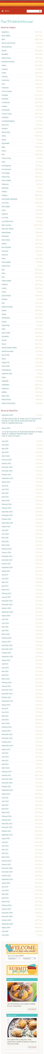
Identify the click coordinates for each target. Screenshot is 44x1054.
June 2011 (5, 846)
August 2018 (6, 526)
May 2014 (5, 716)
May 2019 (5, 493)
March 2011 (6, 857)
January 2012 (6, 820)
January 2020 (6, 463)
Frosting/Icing (6, 165)
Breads (4, 50)
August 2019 (6, 482)
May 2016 (5, 627)
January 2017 (6, 597)
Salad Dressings (7, 307)
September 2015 (7, 656)
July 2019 (5, 486)
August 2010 (6, 883)
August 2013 (6, 749)
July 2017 (5, 575)
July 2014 (5, 708)
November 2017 (7, 560)
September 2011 (7, 835)
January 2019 (6, 508)
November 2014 (7, 694)
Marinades (5, 236)
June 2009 (5, 935)
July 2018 (5, 530)
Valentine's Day (7, 373)
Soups (4, 344)
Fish (3, 154)
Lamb (3, 210)
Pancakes (5, 251)
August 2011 (6, 838)
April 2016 (5, 630)
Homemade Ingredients (9, 199)
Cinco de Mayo (7, 91)
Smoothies (5, 336)
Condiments (6, 102)
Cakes (4, 65)
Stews (4, 359)
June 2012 (5, 801)
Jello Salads (6, 206)
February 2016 (6, 638)
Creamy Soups (7, 114)
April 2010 (5, 898)
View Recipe (32, 1009)
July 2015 (5, 664)
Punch (4, 292)
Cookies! (10, 979)
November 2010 (7, 872)
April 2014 (5, 719)
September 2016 (7, 612)
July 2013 (5, 753)
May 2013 (5, 760)
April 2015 (5, 675)
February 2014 (6, 727)
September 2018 (7, 523)
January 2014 (6, 731)
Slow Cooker (6, 333)
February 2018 (6, 549)
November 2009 (7, 916)
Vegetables (5, 385)
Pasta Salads (6, 262)
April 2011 (5, 853)
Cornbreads (6, 110)
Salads (4, 310)
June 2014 (5, 712)
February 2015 (6, 682)
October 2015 (6, 653)
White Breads (6, 399)
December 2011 (7, 824)
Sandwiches (6, 318)
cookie (21, 1004)
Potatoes (5, 284)
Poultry (4, 288)
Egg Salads (5, 143)
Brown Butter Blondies (27, 432)
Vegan (4, 377)
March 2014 (6, 723)
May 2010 (5, 894)
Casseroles (5, 80)
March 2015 (6, 679)
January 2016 (6, 642)
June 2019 (5, 489)
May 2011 (5, 849)
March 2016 (6, 634)
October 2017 (6, 564)
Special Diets (11, 1015)
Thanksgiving (6, 370)
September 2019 (7, 478)
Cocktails (5, 95)
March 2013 (6, 768)
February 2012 (6, 816)
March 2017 (6, 589)
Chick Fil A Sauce (14, 436)
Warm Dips (5, 396)
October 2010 (6, 875)
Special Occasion (7, 351)
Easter (4, 140)
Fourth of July (6, 158)
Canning (4, 76)
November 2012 (7, 783)
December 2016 (7, 601)
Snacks (4, 340)
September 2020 (7, 415)
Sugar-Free (5, 362)
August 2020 (6, 428)
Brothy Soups (6, 58)
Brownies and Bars (8, 61)
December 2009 (7, 913)
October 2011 (6, 831)
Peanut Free (6, 266)
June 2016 (5, 623)
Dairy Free (5, 125)
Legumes (5, 214)
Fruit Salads (6, 173)
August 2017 (6, 571)
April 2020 (5, 452)
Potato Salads (6, 281)
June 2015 (5, 668)
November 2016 (7, 604)
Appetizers (5, 32)
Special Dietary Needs (9, 347)
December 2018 (7, 512)
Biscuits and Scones (8, 43)
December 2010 (7, 868)
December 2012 (7, 779)
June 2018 (5, 534)
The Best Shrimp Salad (9, 418)
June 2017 (5, 578)
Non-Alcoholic (6, 247)
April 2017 (5, 586)
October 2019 (6, 474)
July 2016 (5, 619)
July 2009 (5, 931)
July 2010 (5, 887)
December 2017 (7, 556)
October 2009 (6, 920)
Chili (3, 84)
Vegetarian (5, 388)
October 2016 (6, 608)
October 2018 (6, 519)
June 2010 (5, 890)
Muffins (4, 244)
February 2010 (6, 905)
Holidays (4, 195)
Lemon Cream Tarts (11, 432)
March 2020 (6, 456)
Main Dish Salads (7, 229)
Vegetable (5, 381)
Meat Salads (6, 240)
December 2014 (7, 690)
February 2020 (6, 460)
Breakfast (5, 54)
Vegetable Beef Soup (15, 423)
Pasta (4, 258)
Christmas (5, 88)
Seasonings (6, 325)
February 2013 (6, 771)
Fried (3, 162)
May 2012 (5, 805)
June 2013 (5, 757)
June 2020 (5, 445)
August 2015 (6, 660)
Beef (3, 39)
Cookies (4, 106)
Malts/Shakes (6, 232)
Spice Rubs (5, 355)
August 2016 (6, 615)
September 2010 (7, 879)
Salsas (4, 314)
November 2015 (7, 649)
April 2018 (5, 541)
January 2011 (6, 864)
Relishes (4, 299)
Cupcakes (5, 117)
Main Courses (6, 225)
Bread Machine (7, 47)
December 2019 (7, 467)
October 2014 (6, 697)
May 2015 (5, 671)
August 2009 (6, 927)
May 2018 (5, 538)
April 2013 (5, 764)
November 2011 (7, 827)
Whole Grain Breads (8, 403)
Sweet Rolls (6, 366)
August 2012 (6, 794)
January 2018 (6, 552)
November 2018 (7, 515)
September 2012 (7, 790)
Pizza (3, 273)
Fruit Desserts (6, 169)
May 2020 (5, 448)
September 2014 (7, 701)
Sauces (4, 321)
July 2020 (5, 441)
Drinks (4, 136)
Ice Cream (5, 203)
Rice (3, 303)
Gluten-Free (6, 177)
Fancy (4, 151)
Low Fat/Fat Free (7, 221)
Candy (4, 73)
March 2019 (6, 500)
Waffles (4, 392)
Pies (3, 270)
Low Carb (5, 217)
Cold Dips (5, 99)
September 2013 (7, 745)
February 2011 (6, 861)
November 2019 (7, 471)
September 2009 (7, 924)
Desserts (5, 128)
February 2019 (6, 504)
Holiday (4, 191)
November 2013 (7, 738)
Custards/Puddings (8, 121)
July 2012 (5, 798)
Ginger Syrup (24, 418)
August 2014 (6, 705)
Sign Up (10, 956)
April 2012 (5, 809)
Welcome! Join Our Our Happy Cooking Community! (21, 949)
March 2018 (6, 545)
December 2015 (7, 645)
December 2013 (7, 734)
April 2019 (5, 497)
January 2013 (6, 775)
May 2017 (5, 582)
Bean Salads (6, 35)
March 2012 (6, 812)
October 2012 (6, 786)
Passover (5, 255)
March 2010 (6, 901)
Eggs (3, 147)
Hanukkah (5, 188)
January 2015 (6, 686)
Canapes (5, 69)
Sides (3, 329)
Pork (3, 277)
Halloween (5, 184)
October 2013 (6, 742)
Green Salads (6, 180)
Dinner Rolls (6, 132)
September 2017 (7, 567)
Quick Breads (6, 295)
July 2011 (5, 842)
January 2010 (6, 909)
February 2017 (6, 593)
